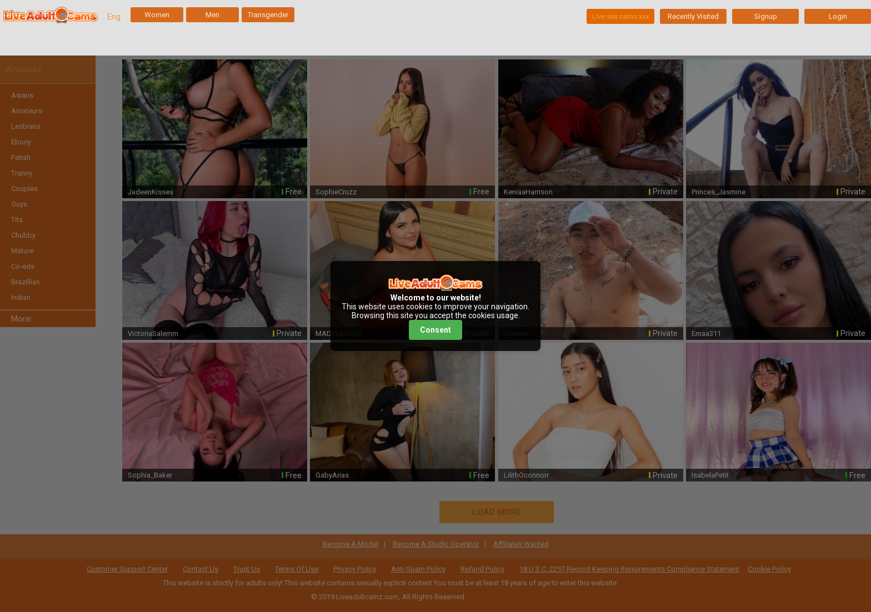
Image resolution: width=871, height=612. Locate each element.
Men (212, 15)
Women (156, 15)
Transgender (268, 15)
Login (838, 16)
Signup (765, 16)
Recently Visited (693, 16)
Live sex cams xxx (620, 16)
